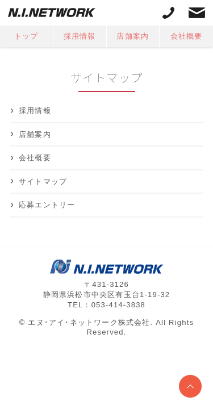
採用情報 (80, 36)
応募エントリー (47, 205)
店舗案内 (132, 36)
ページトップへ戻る (190, 386)
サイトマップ (43, 181)
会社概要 (186, 36)
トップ (26, 36)
